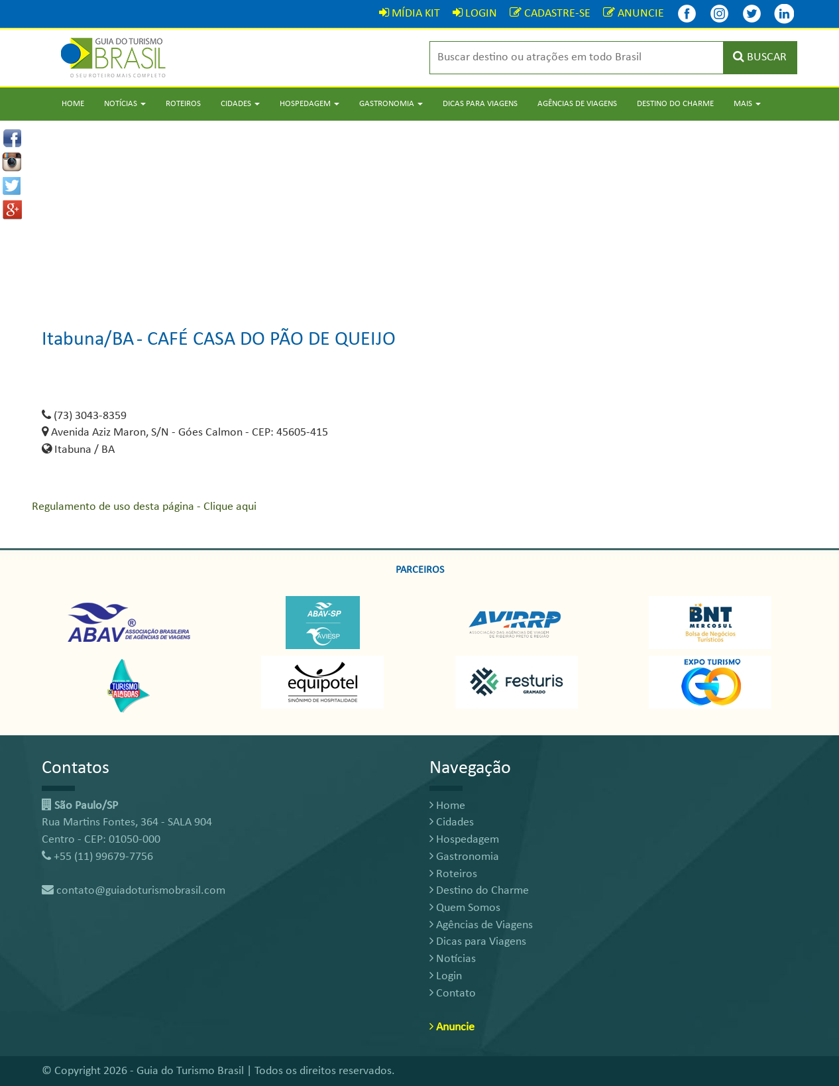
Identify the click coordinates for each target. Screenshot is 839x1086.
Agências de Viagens (577, 103)
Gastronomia (464, 857)
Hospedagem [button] (309, 103)
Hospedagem (464, 839)
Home (73, 103)
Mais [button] (747, 103)
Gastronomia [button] (391, 103)
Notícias (452, 959)
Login (445, 976)
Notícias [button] (125, 103)
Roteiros (183, 103)
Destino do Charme (675, 103)
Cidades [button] (240, 103)
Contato (452, 993)
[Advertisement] (419, 213)
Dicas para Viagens (480, 103)
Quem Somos (464, 908)
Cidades (451, 822)
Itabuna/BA (88, 340)
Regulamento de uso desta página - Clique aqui (144, 507)
